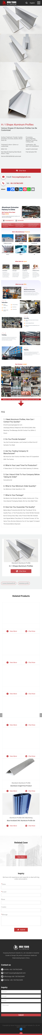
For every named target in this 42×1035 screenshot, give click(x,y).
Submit (21, 930)
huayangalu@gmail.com (21, 177)
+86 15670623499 (16, 183)
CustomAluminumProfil (8, 583)
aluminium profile (24, 583)
